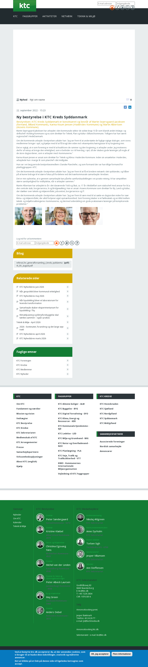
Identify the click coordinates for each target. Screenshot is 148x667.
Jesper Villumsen (95, 555)
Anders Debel (54, 612)
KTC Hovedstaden (109, 404)
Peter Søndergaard (57, 519)
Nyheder (17, 514)
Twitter (125, 107)
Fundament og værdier (28, 408)
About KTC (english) (26, 461)
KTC (15, 16)
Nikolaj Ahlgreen (95, 519)
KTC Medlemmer (24, 369)
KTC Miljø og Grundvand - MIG (73, 438)
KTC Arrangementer (26, 442)
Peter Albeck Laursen (58, 582)
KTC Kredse (21, 365)
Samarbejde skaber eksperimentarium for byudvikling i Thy (39, 309)
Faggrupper (30, 16)
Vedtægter (22, 418)
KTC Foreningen (23, 360)
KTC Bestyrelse (24, 423)
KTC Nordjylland (108, 413)
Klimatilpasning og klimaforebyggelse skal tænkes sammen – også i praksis (39, 316)
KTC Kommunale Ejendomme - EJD (73, 427)
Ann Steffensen (94, 567)
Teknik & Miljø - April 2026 (28, 322)
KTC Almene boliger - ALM (71, 404)
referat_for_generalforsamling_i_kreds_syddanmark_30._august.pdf (39, 264)
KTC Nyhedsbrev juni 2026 (32, 287)
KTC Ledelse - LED (67, 433)
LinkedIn (130, 107)
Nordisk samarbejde (110, 446)
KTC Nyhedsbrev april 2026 (32, 334)
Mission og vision (25, 413)
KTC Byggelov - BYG (68, 408)
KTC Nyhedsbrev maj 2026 (32, 296)
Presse (20, 447)
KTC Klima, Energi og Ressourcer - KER (68, 420)
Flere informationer (122, 654)
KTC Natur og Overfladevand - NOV (73, 444)
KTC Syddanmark (108, 418)
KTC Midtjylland (108, 423)
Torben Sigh (93, 543)
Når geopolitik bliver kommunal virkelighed (40, 291)
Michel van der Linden (58, 564)
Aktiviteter (49, 16)
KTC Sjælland (106, 408)
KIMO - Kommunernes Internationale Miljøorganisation (69, 466)
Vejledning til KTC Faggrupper (73, 473)
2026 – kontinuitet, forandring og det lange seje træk (41, 328)
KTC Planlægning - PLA (69, 450)
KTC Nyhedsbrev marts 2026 (33, 338)
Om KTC (20, 404)
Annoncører (106, 451)
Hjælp (19, 466)
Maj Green (52, 597)
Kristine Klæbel (54, 531)
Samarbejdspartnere (27, 452)
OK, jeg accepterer (100, 654)
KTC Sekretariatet (26, 432)
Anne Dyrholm (94, 531)
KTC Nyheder (22, 374)
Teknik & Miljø (86, 16)
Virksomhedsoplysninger (29, 456)
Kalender (17, 522)
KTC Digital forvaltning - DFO (73, 413)
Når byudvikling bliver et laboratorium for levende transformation (39, 302)
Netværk (67, 16)
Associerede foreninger (112, 441)
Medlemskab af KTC (26, 437)
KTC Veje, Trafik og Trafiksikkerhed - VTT (69, 457)
